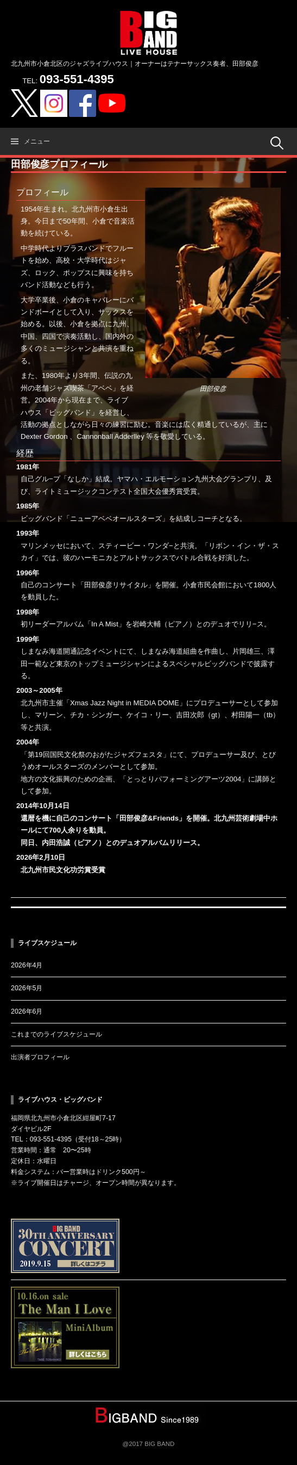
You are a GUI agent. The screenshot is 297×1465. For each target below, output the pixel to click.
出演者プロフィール (40, 1057)
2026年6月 (26, 1011)
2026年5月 (26, 988)
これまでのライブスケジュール (56, 1034)
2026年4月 (26, 965)
